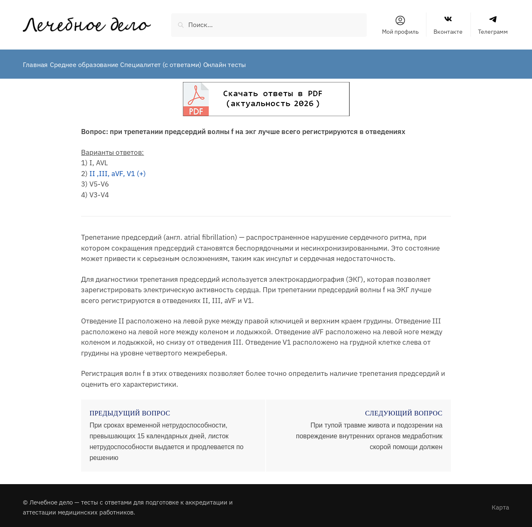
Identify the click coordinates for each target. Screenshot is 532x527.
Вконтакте (448, 25)
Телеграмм (493, 25)
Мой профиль (400, 25)
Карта (500, 503)
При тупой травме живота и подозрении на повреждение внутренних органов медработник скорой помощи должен (369, 432)
